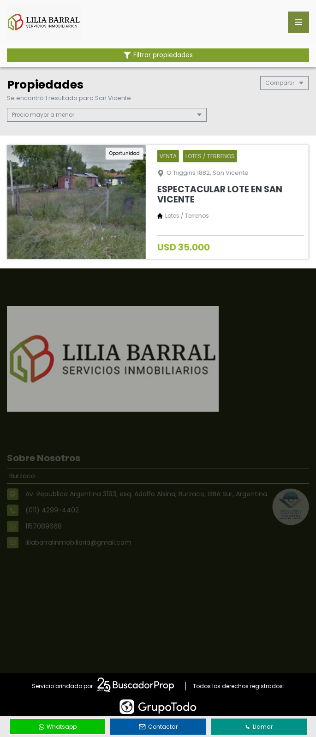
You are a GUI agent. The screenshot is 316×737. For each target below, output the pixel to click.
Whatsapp (58, 727)
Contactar (158, 727)
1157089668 (43, 535)
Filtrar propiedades (158, 55)
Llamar (259, 727)
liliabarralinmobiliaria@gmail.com (78, 551)
